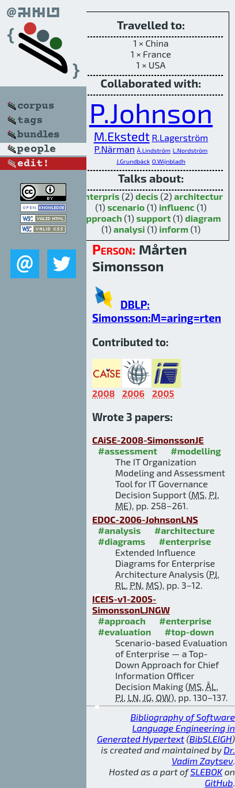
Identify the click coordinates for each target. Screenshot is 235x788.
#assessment (127, 450)
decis (146, 196)
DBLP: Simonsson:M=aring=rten (156, 311)
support (153, 218)
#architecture (184, 530)
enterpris (99, 196)
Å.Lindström (153, 150)
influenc (177, 207)
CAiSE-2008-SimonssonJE (148, 439)
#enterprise (185, 541)
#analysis (119, 530)
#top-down (189, 631)
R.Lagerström (179, 137)
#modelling (195, 450)
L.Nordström (190, 150)
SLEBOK (206, 771)
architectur (198, 196)
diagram (203, 218)
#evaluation (124, 631)
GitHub (219, 782)
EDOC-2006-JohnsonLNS (145, 519)
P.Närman (114, 148)
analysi (129, 228)
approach (101, 218)
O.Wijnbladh (168, 161)
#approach (122, 620)
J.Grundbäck (133, 161)
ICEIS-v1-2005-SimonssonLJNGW (131, 604)
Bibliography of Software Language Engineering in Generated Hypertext (166, 727)
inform (173, 228)
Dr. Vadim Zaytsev (203, 755)
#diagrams (121, 541)
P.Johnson (151, 112)
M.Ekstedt (122, 136)
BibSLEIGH (210, 738)
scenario (126, 207)
